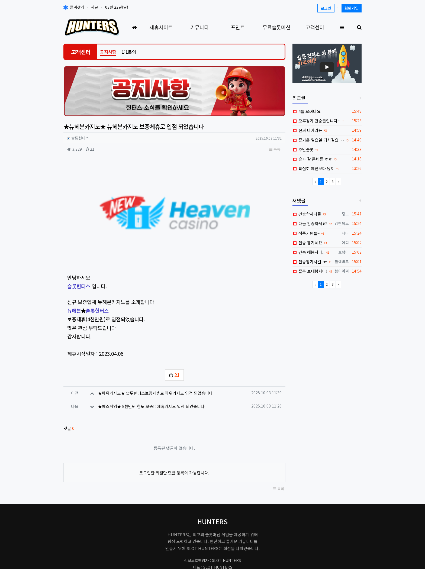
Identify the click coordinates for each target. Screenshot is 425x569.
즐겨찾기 (73, 7)
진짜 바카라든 (307, 130)
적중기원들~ (306, 233)
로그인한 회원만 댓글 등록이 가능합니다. (174, 412)
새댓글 (298, 200)
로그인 (326, 8)
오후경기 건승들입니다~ (316, 121)
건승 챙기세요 (307, 242)
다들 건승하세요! (310, 223)
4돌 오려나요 (306, 111)
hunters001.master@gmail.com (213, 517)
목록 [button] (275, 149)
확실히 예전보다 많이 (313, 168)
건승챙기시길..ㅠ (309, 261)
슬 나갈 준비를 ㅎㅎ (312, 159)
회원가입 (351, 8)
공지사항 (108, 52)
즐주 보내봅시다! (310, 271)
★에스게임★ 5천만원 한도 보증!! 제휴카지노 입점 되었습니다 (151, 346)
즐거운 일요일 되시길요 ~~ (318, 140)
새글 (94, 7)
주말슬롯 (303, 149)
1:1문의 (129, 52)
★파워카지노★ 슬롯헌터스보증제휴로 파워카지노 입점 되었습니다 (155, 333)
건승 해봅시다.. (308, 252)
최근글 (298, 97)
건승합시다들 (306, 214)
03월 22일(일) (116, 7)
